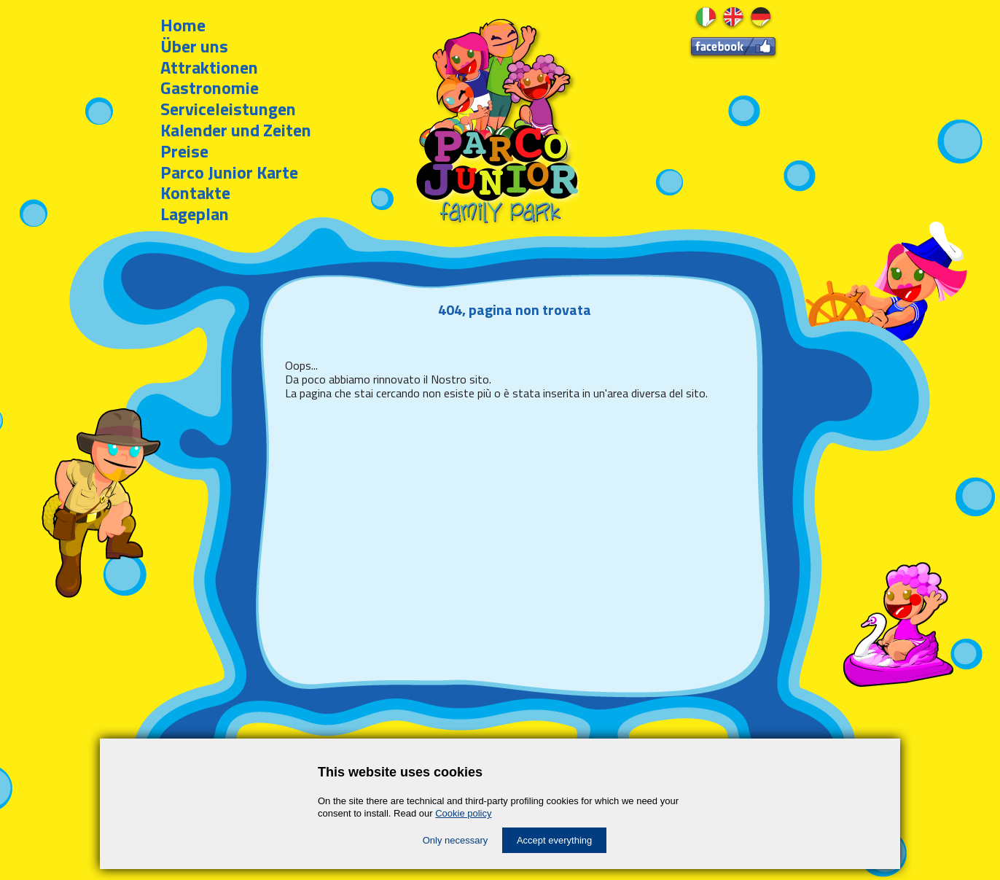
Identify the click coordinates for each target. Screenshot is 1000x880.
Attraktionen (209, 67)
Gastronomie (209, 87)
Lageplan (194, 213)
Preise (184, 151)
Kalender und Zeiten (235, 130)
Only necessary (455, 840)
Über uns (194, 46)
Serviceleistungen (228, 109)
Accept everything (554, 840)
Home (183, 25)
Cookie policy (463, 813)
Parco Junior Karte (229, 172)
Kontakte (195, 192)
